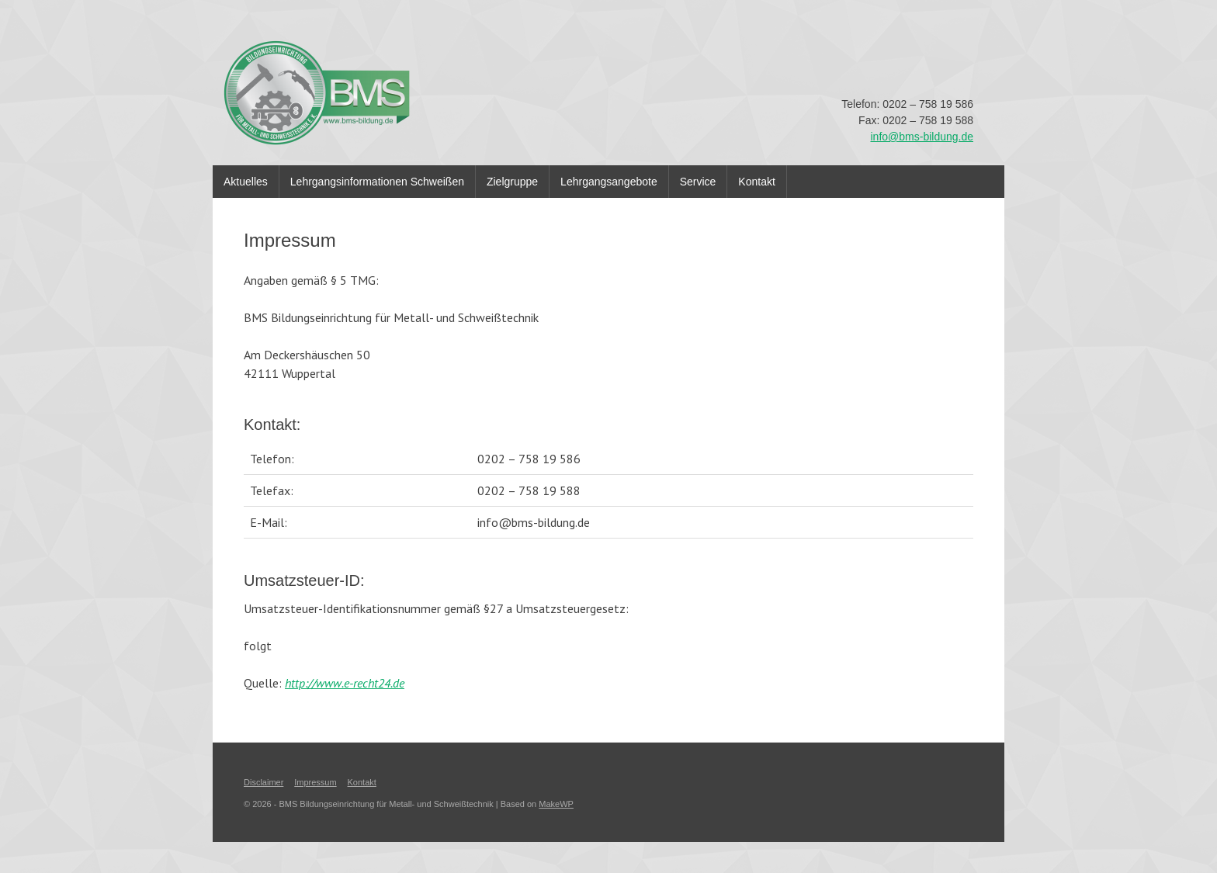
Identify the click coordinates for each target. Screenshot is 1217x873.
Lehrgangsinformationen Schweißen (377, 181)
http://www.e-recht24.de (344, 683)
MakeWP (556, 804)
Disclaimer (263, 782)
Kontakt (756, 181)
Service (698, 181)
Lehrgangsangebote (608, 181)
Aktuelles (246, 181)
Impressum (315, 782)
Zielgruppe (512, 181)
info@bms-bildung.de (921, 136)
